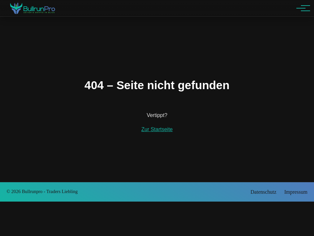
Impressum (295, 192)
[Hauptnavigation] (301, 8)
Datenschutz (263, 192)
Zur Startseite (157, 129)
